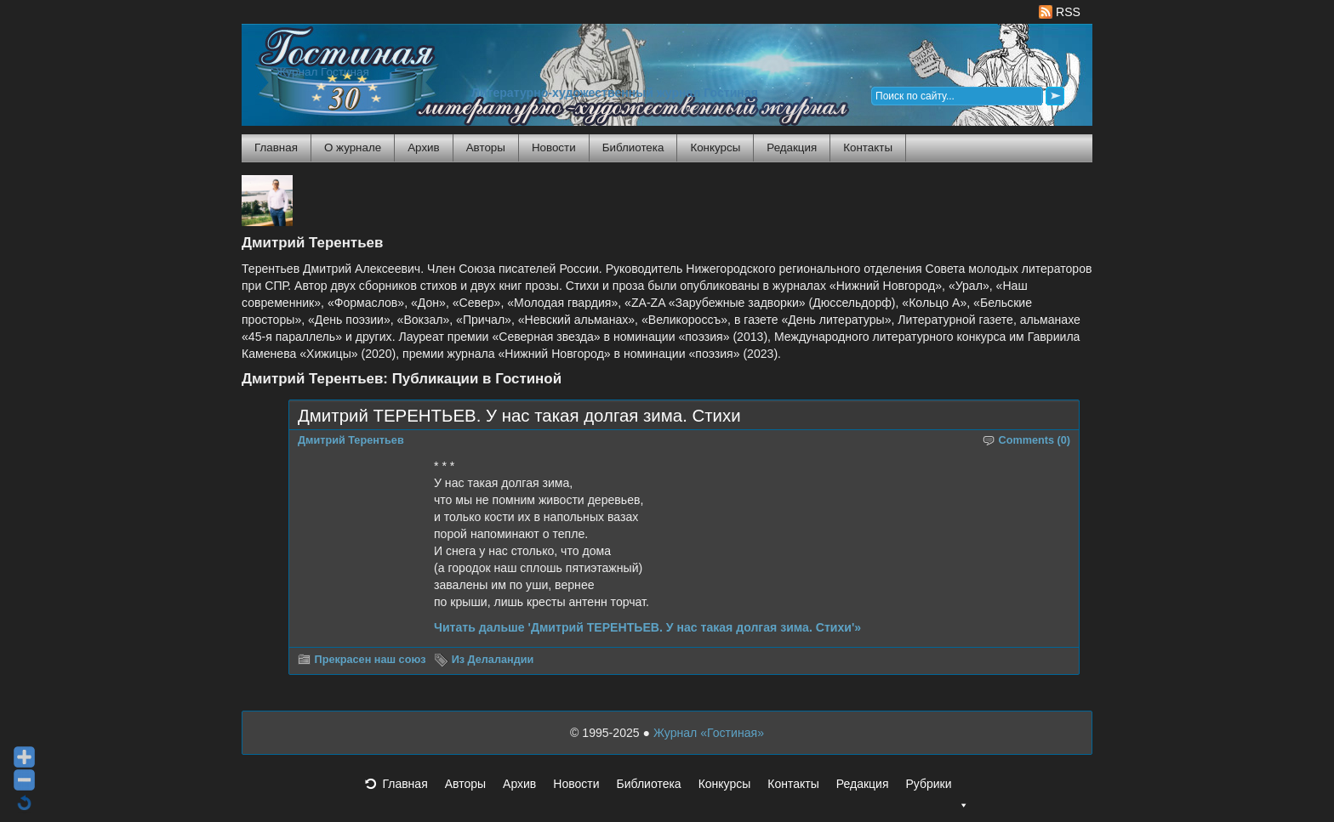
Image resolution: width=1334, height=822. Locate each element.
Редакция (792, 147)
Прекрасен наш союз (370, 660)
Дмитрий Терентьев (351, 440)
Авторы (485, 147)
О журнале (352, 147)
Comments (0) (1035, 440)
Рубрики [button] (936, 789)
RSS (1059, 12)
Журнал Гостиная (322, 71)
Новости (554, 147)
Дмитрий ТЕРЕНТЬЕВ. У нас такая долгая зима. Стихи (519, 415)
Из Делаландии (493, 660)
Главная (276, 147)
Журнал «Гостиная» (708, 733)
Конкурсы (715, 147)
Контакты (867, 147)
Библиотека (633, 147)
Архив (423, 147)
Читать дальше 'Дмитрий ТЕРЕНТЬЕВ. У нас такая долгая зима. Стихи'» (647, 627)
